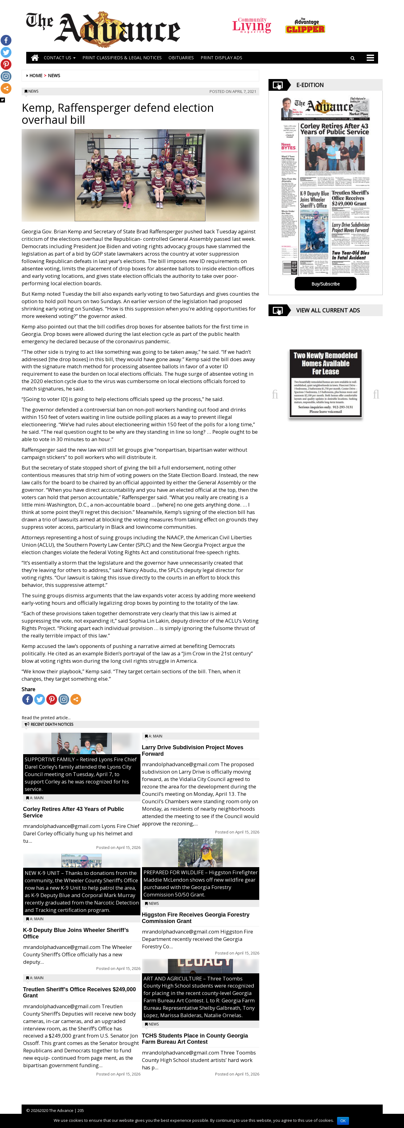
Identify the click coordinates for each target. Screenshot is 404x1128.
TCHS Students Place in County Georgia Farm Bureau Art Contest (195, 1039)
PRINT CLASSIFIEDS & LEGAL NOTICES (122, 58)
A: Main (37, 797)
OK (343, 1121)
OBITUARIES (181, 58)
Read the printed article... (46, 718)
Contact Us (60, 58)
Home (35, 75)
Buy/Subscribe (325, 284)
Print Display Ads (221, 58)
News (54, 75)
